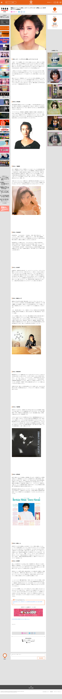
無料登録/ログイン (50, 2)
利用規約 (51, 691)
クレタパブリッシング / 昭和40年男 (29, 641)
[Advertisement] (4, 171)
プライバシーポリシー (57, 691)
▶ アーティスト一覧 (5, 28)
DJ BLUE (29, 642)
